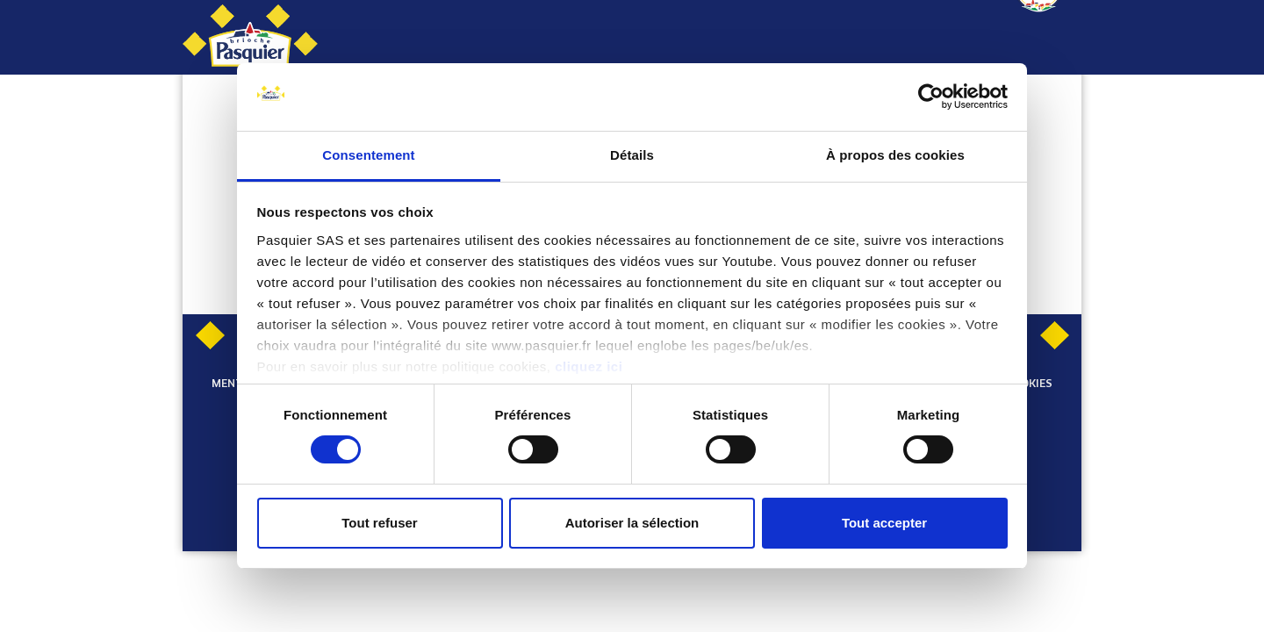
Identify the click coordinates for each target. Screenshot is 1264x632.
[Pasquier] (250, 37)
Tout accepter (884, 522)
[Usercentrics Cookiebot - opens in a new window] (931, 96)
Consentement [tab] (368, 154)
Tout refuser (379, 522)
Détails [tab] (632, 154)
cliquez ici (588, 366)
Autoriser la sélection (632, 522)
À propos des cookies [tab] (895, 154)
